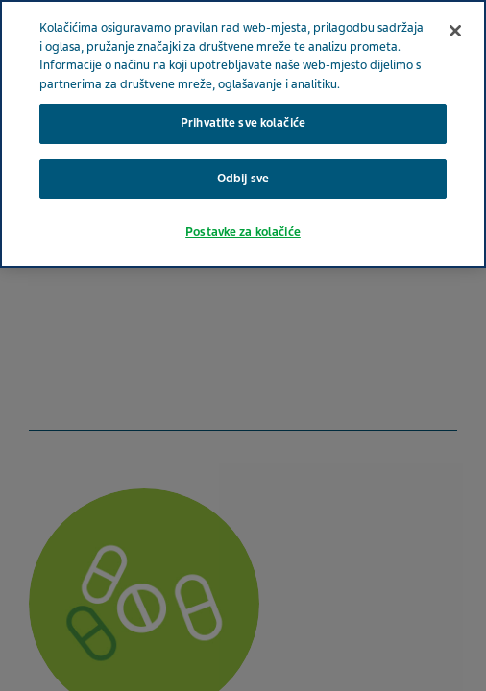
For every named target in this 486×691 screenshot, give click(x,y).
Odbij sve (243, 178)
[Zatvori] (455, 31)
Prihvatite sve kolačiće (243, 123)
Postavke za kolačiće (243, 232)
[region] (243, 134)
